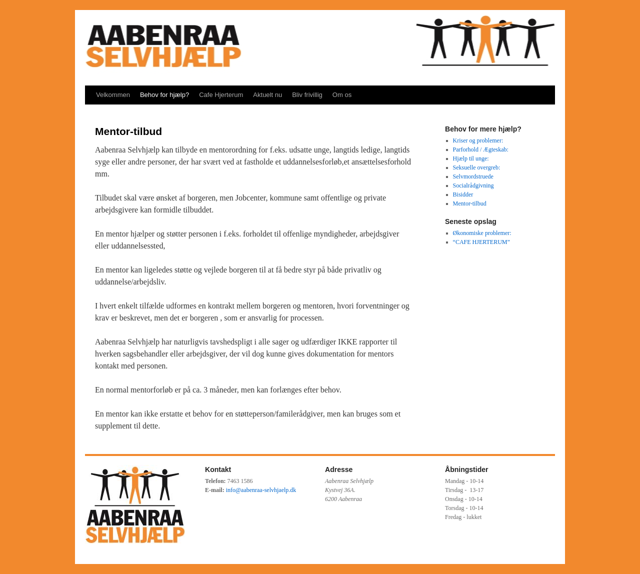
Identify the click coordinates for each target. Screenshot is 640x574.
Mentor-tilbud (469, 203)
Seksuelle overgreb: (476, 167)
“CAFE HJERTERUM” (481, 242)
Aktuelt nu (267, 94)
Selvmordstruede (473, 176)
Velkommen (113, 94)
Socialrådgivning (473, 185)
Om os (342, 94)
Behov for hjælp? (164, 94)
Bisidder (463, 194)
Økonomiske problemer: (482, 233)
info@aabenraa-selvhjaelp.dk (261, 490)
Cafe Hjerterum (221, 94)
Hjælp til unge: (471, 158)
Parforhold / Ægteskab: (480, 149)
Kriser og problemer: (478, 140)
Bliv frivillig (307, 94)
